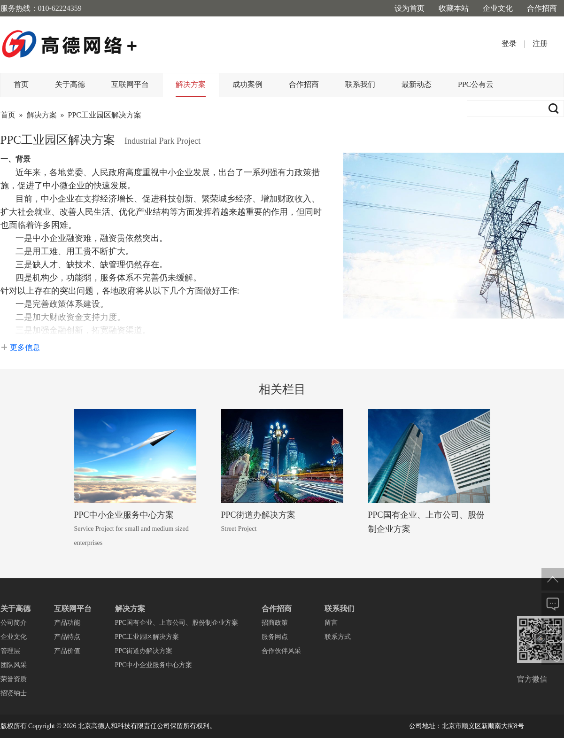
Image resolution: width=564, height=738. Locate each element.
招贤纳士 (13, 693)
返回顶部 (552, 579)
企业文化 (498, 8)
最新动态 (417, 84)
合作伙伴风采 (281, 650)
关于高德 (70, 84)
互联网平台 (130, 84)
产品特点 (67, 636)
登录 (509, 43)
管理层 (10, 650)
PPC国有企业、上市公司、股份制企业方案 (177, 622)
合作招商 (542, 8)
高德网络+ (69, 44)
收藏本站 (454, 8)
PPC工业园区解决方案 (104, 115)
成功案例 (247, 84)
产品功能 (67, 622)
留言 (331, 622)
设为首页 (409, 8)
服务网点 (275, 636)
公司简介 (13, 622)
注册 (540, 43)
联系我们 (360, 84)
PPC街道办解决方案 (258, 515)
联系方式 (337, 636)
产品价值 (67, 650)
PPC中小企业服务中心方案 (124, 515)
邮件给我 (552, 629)
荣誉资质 (13, 679)
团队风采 (13, 664)
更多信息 (25, 347)
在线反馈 (552, 604)
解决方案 (191, 84)
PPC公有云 (476, 84)
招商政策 (275, 622)
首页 (21, 84)
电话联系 (552, 654)
